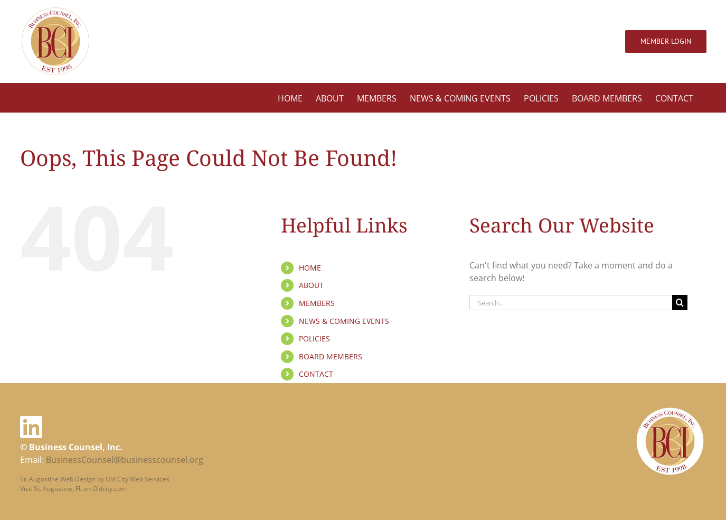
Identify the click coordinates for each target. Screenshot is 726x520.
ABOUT (311, 285)
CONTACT (316, 374)
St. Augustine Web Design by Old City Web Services (94, 477)
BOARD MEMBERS (330, 356)
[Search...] (570, 302)
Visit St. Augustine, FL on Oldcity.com (73, 487)
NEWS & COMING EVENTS (344, 321)
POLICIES (314, 338)
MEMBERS (317, 303)
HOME (310, 268)
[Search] (679, 302)
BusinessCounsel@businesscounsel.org (124, 459)
